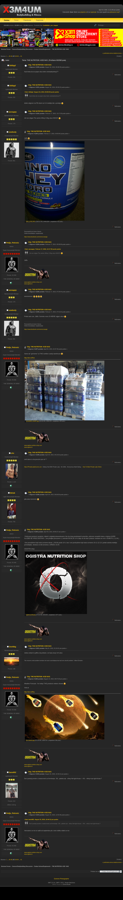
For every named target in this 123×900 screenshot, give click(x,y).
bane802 (12, 772)
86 (11, 56)
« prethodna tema (107, 53)
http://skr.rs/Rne (29, 358)
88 (16, 56)
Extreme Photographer (61, 879)
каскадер (13, 112)
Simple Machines (70, 882)
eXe (12, 453)
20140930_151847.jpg (32, 421)
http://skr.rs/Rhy (29, 692)
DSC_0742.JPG (30, 221)
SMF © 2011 (60, 882)
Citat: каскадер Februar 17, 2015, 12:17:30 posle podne (43, 249)
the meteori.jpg (29, 740)
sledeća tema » (117, 53)
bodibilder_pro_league (50, 25)
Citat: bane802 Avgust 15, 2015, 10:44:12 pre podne (41, 819)
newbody (12, 132)
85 (9, 56)
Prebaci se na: (95, 871)
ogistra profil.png (30, 614)
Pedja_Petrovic (12, 243)
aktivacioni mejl (114, 12)
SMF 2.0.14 (51, 882)
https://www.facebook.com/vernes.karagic (35, 237)
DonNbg (12, 647)
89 (18, 56)
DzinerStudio (67, 884)
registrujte (93, 12)
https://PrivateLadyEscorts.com (33, 467)
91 (21, 56)
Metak (12, 493)
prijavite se (83, 12)
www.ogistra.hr (28, 284)
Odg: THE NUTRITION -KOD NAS (39, 65)
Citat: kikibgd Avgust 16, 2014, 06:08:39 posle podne (42, 92)
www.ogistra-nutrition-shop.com (33, 282)
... (8, 56)
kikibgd (12, 65)
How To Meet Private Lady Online (92, 467)
